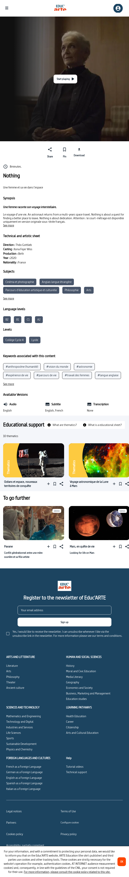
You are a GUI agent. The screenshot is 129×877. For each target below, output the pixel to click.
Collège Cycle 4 (14, 340)
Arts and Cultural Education (82, 733)
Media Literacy (74, 677)
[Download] (79, 152)
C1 (28, 319)
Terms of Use (68, 811)
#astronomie (84, 367)
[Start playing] (65, 79)
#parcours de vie (46, 375)
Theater (10, 682)
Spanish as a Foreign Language (24, 783)
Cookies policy (14, 834)
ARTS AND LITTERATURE (20, 657)
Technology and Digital (19, 722)
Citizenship (72, 727)
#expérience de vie (17, 375)
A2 (38, 319)
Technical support (76, 772)
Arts (88, 290)
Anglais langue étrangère (57, 282)
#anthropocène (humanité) (22, 367)
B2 (6, 319)
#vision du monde (57, 367)
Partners (11, 822)
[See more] (8, 225)
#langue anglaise (108, 375)
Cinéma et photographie (19, 282)
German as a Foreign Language (24, 772)
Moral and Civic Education (81, 671)
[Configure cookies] (70, 822)
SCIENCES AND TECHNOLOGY (22, 707)
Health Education (76, 716)
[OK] (121, 861)
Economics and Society (79, 688)
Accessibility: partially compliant (25, 845)
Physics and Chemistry (19, 749)
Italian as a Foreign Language (23, 789)
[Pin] (64, 152)
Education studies (76, 699)
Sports (10, 738)
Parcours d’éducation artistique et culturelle (31, 290)
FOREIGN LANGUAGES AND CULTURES (28, 758)
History (70, 666)
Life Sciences (13, 733)
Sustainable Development (21, 744)
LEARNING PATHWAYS (79, 707)
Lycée (34, 340)
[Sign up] (64, 622)
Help (69, 758)
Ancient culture (15, 688)
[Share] (50, 152)
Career (70, 722)
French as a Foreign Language (23, 767)
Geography (72, 682)
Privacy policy (69, 834)
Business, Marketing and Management (88, 693)
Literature (12, 666)
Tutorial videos (74, 767)
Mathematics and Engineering (23, 716)
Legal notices (14, 811)
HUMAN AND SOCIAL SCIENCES (83, 657)
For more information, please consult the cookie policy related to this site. (67, 872)
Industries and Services (19, 727)
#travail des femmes (77, 375)
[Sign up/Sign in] (118, 8)
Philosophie (72, 290)
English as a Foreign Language (24, 778)
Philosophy (13, 677)
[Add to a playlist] (49, 483)
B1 (17, 319)
